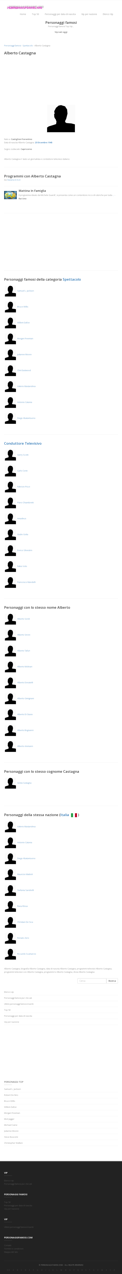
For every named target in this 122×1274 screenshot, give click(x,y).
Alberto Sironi (17, 634)
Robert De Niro (11, 1095)
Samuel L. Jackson (19, 290)
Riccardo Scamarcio (20, 953)
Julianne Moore (18, 354)
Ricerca (112, 980)
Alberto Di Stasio (18, 714)
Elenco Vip (108, 14)
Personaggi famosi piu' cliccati (18, 998)
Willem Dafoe (17, 322)
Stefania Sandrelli (19, 890)
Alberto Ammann (18, 746)
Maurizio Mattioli (18, 874)
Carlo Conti (15, 470)
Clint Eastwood (17, 370)
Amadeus (15, 518)
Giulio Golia (16, 534)
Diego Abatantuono (19, 418)
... (113, 195)
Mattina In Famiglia (32, 191)
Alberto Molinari (18, 666)
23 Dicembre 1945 (43, 142)
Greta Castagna (17, 782)
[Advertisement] (61, 81)
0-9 (8, 1270)
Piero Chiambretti (19, 502)
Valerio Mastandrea (20, 386)
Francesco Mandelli (20, 582)
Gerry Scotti (16, 454)
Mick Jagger (9, 1119)
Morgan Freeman (18, 338)
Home (23, 14)
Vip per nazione (89, 14)
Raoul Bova (16, 906)
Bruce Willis (16, 306)
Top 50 (35, 14)
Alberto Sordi (17, 618)
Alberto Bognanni (19, 730)
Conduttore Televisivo (23, 443)
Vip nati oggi (61, 32)
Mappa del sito (11, 1252)
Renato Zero (16, 937)
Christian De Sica (18, 922)
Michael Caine (10, 1125)
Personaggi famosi (12, 45)
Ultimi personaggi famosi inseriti (19, 1003)
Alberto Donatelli (18, 682)
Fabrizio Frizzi (17, 486)
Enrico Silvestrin (18, 550)
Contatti (7, 1245)
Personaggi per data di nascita (60, 14)
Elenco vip (9, 992)
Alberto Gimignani (19, 698)
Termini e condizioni (13, 1248)
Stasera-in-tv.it (13, 179)
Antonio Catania (18, 402)
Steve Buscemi (11, 1136)
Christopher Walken (13, 1142)
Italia (69, 814)
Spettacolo (28, 45)
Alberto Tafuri (17, 650)
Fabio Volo (15, 566)
